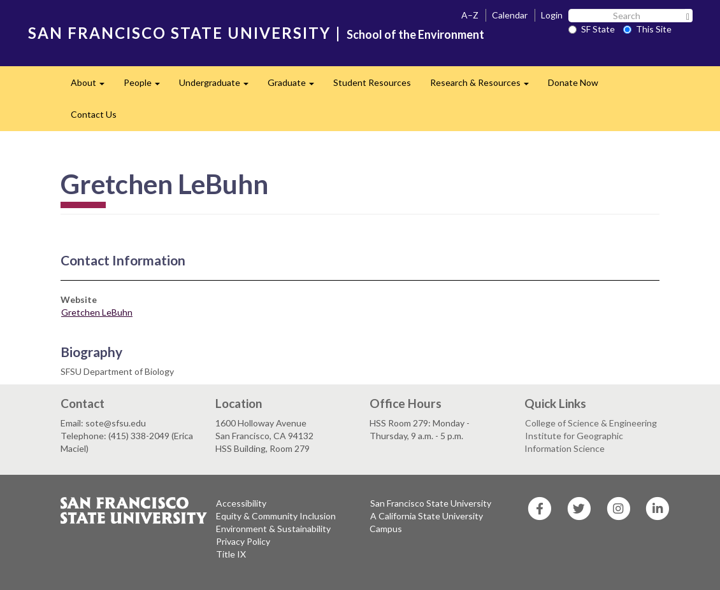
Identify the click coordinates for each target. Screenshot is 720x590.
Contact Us (94, 114)
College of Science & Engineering (591, 423)
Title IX (231, 554)
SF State (591, 29)
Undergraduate (218, 86)
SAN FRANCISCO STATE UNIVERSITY (179, 33)
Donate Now (573, 82)
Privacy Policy (243, 541)
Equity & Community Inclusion (276, 515)
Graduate (296, 86)
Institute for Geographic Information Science (573, 442)
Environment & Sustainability (273, 528)
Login (552, 15)
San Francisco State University (430, 503)
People (146, 86)
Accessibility (241, 503)
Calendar (510, 15)
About (92, 86)
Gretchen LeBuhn (97, 312)
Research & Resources (484, 86)
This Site (647, 29)
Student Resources (372, 82)
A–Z (470, 15)
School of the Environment (415, 34)
